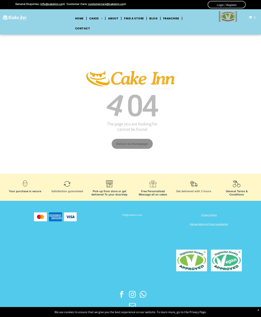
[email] (132, 306)
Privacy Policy (209, 215)
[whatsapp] (143, 294)
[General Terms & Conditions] (236, 188)
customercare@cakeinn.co (106, 4)
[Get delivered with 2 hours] (194, 188)
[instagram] (132, 294)
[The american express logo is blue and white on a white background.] (55, 216)
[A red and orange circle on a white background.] (40, 216)
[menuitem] (80, 18)
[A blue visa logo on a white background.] (70, 216)
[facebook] (121, 294)
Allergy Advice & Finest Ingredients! (209, 224)
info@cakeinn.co (51, 4)
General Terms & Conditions (237, 193)
